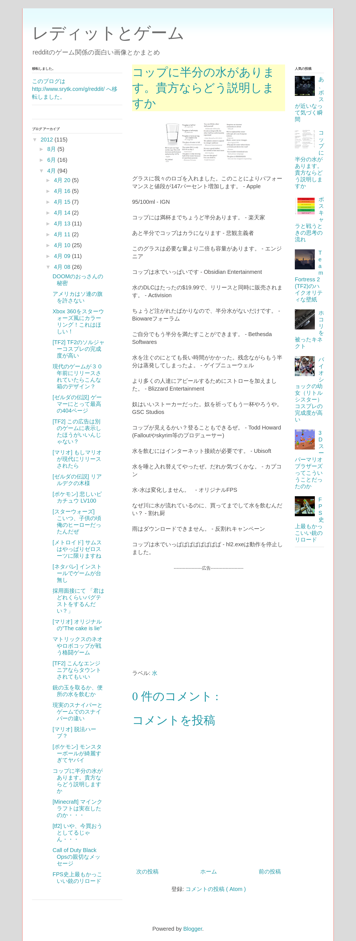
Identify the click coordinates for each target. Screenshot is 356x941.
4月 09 (62, 256)
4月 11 (62, 234)
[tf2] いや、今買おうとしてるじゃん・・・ (77, 832)
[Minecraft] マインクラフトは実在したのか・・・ (77, 808)
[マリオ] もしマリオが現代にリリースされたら (77, 459)
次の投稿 (147, 871)
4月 (51, 171)
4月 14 (62, 213)
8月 (51, 149)
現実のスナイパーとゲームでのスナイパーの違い (78, 711)
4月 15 (62, 202)
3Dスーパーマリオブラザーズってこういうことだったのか (309, 459)
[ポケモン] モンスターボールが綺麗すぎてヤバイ (77, 753)
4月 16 (62, 191)
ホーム (208, 871)
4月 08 (62, 267)
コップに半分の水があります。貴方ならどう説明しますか (309, 159)
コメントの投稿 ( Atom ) (216, 889)
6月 (51, 160)
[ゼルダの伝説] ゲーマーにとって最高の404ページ (77, 404)
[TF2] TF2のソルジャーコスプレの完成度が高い (79, 349)
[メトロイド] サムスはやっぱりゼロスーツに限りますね (77, 549)
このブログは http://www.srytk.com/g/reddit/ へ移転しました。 (74, 89)
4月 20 (62, 180)
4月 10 (62, 245)
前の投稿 (270, 871)
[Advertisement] (208, 610)
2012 (47, 139)
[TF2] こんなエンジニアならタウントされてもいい (77, 670)
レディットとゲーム (108, 33)
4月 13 (62, 223)
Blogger (192, 929)
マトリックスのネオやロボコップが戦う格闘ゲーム (78, 646)
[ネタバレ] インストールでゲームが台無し (77, 573)
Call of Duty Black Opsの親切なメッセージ (76, 856)
